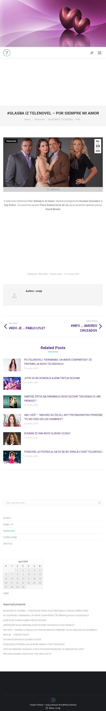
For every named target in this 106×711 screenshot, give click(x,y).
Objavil (56, 274)
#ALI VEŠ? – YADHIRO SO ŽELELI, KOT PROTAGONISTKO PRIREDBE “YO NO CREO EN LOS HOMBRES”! (63, 417)
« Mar (6, 593)
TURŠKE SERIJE (10, 537)
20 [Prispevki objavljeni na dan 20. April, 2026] (6, 582)
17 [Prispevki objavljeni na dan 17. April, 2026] (29, 578)
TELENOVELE (9, 530)
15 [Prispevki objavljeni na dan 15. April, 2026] (17, 578)
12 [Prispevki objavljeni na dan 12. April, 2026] (40, 574)
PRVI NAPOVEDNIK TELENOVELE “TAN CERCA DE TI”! (27, 653)
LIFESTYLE (7, 543)
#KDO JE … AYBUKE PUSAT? (16, 634)
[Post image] (12, 365)
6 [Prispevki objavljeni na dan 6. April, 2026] (6, 574)
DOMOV (7, 518)
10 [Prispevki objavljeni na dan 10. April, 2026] (29, 574)
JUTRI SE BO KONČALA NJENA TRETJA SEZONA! (52, 378)
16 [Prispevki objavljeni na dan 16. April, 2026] (23, 578)
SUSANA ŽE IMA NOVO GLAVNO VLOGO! (47, 433)
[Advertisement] (53, 81)
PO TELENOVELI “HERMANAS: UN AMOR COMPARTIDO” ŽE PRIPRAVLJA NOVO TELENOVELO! (58, 361)
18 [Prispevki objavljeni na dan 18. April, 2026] (34, 578)
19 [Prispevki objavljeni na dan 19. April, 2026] (40, 578)
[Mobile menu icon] (99, 53)
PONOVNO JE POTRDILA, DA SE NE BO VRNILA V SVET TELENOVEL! (63, 451)
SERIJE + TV (8, 524)
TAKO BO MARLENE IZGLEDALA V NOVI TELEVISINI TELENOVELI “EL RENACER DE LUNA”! (43, 649)
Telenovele (11, 141)
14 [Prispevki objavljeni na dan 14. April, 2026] (12, 578)
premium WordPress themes (63, 705)
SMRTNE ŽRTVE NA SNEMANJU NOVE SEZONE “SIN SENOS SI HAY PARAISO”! (62, 398)
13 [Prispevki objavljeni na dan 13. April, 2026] (6, 578)
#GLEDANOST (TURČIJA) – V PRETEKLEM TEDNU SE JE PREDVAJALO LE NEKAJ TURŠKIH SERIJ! (45, 610)
